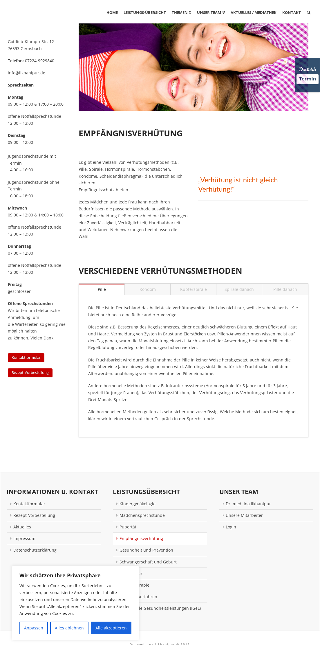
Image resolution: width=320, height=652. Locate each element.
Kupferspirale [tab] (193, 289)
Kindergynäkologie (138, 503)
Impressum (24, 538)
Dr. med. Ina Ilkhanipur (248, 503)
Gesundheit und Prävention (146, 550)
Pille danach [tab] (285, 289)
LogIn (231, 527)
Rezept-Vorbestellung (30, 372)
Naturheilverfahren (138, 596)
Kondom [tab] (148, 289)
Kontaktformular (26, 357)
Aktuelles (22, 527)
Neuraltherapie (134, 585)
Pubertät (128, 527)
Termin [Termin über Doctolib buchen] (307, 79)
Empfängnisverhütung (141, 538)
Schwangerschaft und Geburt (148, 562)
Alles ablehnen (69, 628)
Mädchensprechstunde (142, 515)
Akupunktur (131, 573)
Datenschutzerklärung (35, 550)
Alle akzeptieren (111, 628)
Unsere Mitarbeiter (244, 515)
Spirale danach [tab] (239, 289)
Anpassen (33, 628)
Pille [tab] (102, 289)
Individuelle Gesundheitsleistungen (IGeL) (160, 608)
